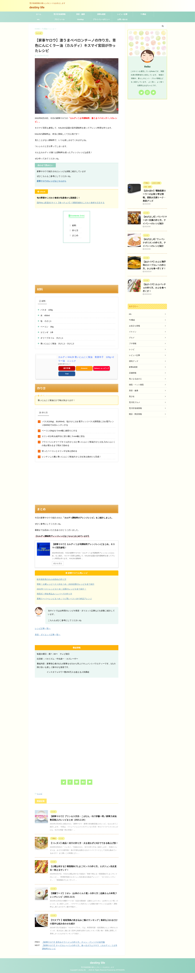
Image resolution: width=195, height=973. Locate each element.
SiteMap (80, 19)
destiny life (38, 7)
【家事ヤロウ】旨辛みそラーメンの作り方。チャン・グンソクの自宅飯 (73, 941)
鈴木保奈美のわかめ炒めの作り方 (51, 579)
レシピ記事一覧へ (43, 628)
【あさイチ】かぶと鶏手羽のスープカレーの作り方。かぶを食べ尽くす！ (154, 265)
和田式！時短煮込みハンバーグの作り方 (54, 593)
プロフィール (59, 19)
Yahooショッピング (101, 368)
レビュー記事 (122, 14)
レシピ (39, 793)
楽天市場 (66, 368)
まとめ (74, 235)
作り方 (74, 230)
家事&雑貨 (101, 14)
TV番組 (143, 14)
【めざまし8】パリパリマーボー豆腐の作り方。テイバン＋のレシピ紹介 (155, 220)
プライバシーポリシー (101, 19)
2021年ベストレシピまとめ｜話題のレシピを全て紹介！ (61, 588)
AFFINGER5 (120, 969)
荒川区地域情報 (59, 14)
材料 (73, 225)
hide (82, 216)
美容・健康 (80, 14)
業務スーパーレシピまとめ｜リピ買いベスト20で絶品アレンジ (64, 598)
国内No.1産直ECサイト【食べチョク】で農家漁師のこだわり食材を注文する (71, 202)
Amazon (84, 368)
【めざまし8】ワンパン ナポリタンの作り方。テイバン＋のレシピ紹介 (154, 242)
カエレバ (67, 363)
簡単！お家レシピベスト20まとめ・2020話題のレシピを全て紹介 (65, 583)
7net (67, 373)
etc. (38, 19)
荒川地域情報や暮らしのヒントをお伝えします (97, 967)
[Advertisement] (76, 264)
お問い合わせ (122, 19)
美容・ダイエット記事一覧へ (47, 634)
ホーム (38, 14)
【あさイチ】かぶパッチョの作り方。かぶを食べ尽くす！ (154, 287)
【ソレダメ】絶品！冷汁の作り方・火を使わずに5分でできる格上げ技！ (84, 842)
